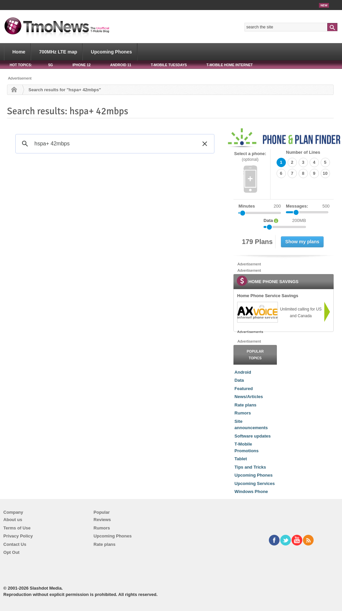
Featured (243, 388)
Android (242, 372)
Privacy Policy (18, 535)
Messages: (308, 206)
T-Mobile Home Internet (229, 65)
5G (50, 65)
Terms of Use (16, 527)
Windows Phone (251, 491)
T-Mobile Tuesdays (169, 65)
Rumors (242, 412)
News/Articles (248, 396)
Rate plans (245, 404)
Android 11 (120, 65)
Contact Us (14, 544)
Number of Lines (303, 152)
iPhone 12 (81, 65)
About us (12, 519)
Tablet (240, 458)
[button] (204, 144)
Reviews (102, 519)
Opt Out (11, 552)
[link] (257, 312)
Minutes (246, 206)
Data (239, 380)
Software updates (252, 436)
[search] (113, 144)
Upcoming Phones (111, 51)
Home (18, 51)
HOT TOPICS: (21, 65)
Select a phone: (250, 156)
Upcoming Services (254, 483)
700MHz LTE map (58, 51)
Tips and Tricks (250, 467)
